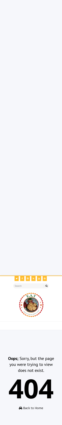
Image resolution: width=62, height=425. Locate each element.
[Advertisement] (31, 31)
